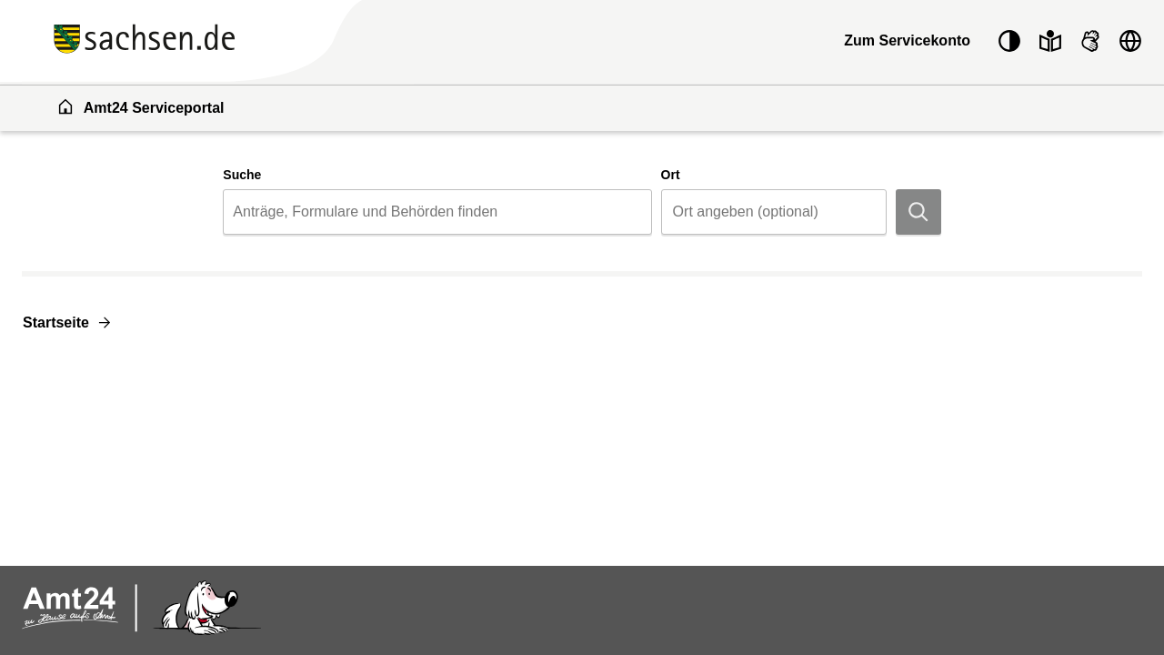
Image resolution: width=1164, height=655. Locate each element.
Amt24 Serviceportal (140, 106)
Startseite (56, 322)
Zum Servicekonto (907, 40)
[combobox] (437, 212)
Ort (670, 174)
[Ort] (774, 212)
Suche (242, 174)
